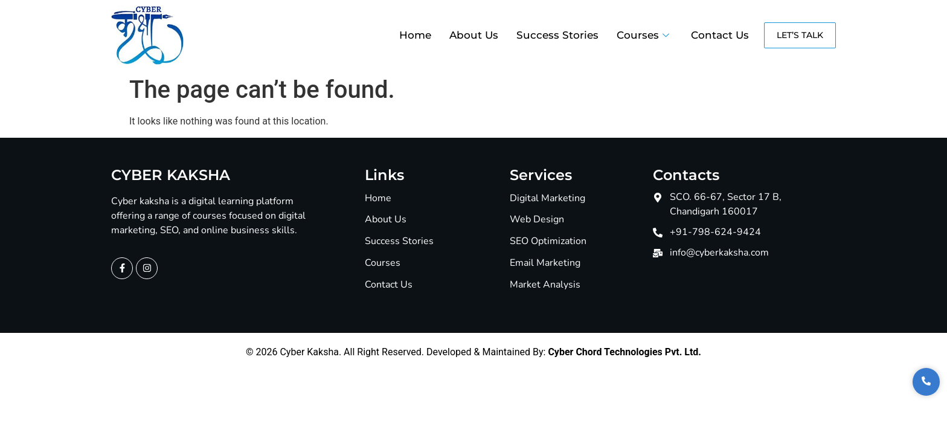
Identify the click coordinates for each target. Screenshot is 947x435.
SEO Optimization (548, 241)
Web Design (537, 220)
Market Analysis (545, 285)
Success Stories (557, 35)
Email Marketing (545, 263)
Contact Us (720, 35)
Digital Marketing (547, 198)
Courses (643, 35)
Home (415, 35)
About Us (473, 35)
